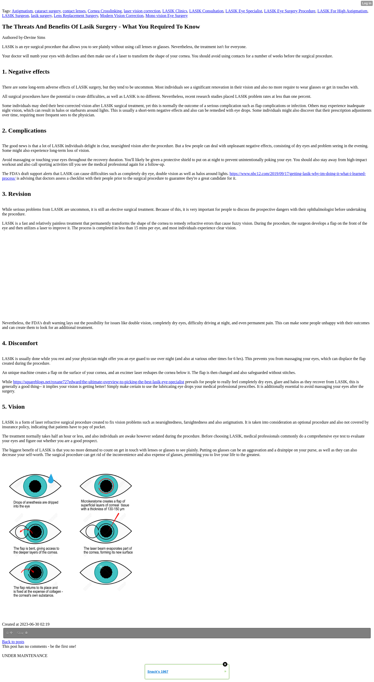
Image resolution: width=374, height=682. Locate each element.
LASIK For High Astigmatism (342, 11)
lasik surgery (41, 15)
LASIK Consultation (206, 11)
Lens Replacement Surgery (76, 15)
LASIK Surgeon (15, 15)
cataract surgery (47, 11)
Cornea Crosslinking (105, 11)
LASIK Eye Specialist (244, 11)
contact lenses (74, 11)
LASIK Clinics (174, 11)
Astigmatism (22, 11)
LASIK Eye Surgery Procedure (289, 11)
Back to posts (13, 642)
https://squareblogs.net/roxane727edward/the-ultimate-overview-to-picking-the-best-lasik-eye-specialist (98, 382)
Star (22, 633)
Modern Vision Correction (122, 15)
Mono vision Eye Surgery (166, 15)
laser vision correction (142, 11)
